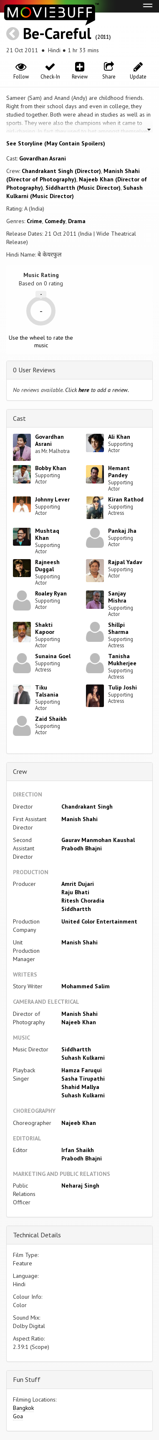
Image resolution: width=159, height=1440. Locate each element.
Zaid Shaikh (51, 719)
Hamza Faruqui (81, 1070)
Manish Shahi (79, 819)
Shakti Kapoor (44, 628)
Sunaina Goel (53, 656)
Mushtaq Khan (47, 534)
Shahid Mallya (80, 1087)
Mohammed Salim (85, 986)
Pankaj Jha (122, 530)
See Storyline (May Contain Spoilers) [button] (55, 143)
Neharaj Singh (80, 1185)
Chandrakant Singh (87, 806)
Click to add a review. (97, 390)
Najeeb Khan (78, 1022)
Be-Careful (57, 33)
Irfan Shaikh (77, 1150)
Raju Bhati (75, 892)
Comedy (55, 221)
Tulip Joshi (122, 687)
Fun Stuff (26, 1379)
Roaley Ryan (51, 593)
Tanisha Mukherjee (122, 659)
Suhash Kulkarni (83, 1057)
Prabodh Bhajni (81, 848)
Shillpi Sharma (118, 628)
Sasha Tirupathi (83, 1078)
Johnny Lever (52, 499)
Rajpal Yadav (125, 562)
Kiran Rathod (126, 499)
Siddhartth (76, 909)
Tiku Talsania (46, 691)
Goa (18, 1416)
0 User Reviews (34, 370)
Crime (34, 221)
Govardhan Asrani (42, 158)
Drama (77, 221)
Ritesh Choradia (82, 900)
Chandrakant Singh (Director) (61, 171)
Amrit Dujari (77, 884)
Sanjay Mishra (117, 597)
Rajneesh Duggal (47, 565)
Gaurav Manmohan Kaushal (98, 840)
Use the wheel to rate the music (41, 341)
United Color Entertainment (99, 921)
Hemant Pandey (119, 471)
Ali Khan (119, 436)
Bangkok (23, 1408)
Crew (20, 771)
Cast (19, 418)
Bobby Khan (50, 468)
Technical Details (37, 1235)
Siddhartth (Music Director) (83, 187)
